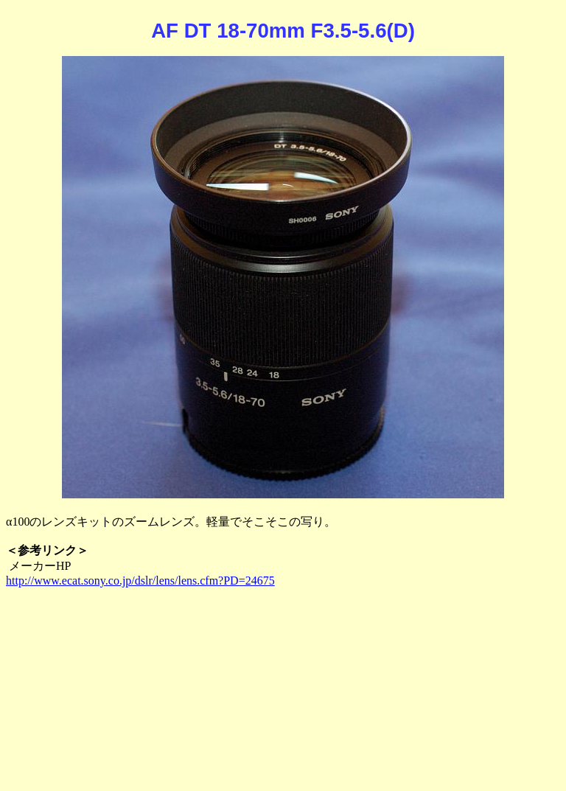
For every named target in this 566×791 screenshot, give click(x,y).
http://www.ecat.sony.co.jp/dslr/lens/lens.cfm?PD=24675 (140, 580)
